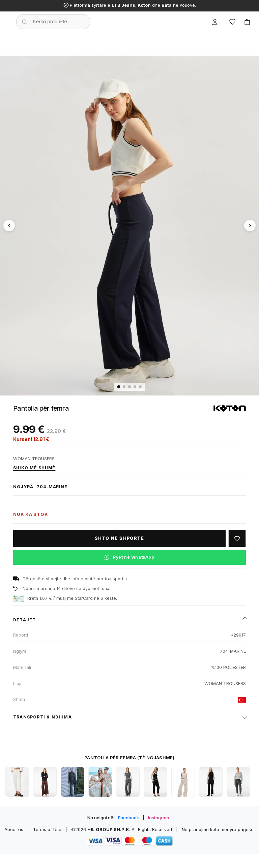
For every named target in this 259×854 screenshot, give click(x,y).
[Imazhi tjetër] (250, 225)
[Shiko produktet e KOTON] (229, 408)
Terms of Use (47, 829)
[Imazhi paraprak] (9, 225)
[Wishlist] (232, 22)
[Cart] (247, 22)
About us (13, 829)
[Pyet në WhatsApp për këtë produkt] (129, 557)
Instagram (158, 817)
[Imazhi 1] (118, 386)
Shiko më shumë (34, 467)
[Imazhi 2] (124, 386)
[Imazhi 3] (129, 386)
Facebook (128, 817)
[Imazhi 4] (135, 386)
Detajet (24, 619)
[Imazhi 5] (140, 386)
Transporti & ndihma (42, 716)
